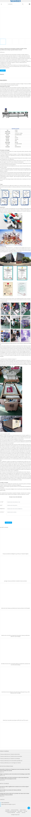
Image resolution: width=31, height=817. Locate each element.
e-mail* (1, 502)
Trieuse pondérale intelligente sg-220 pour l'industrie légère (15, 553)
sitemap (23, 812)
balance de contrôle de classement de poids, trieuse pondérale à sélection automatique (15, 636)
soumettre (8, 522)
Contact (18, 812)
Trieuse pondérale (11, 812)
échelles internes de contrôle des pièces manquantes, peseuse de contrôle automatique (15, 664)
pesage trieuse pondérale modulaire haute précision (15, 581)
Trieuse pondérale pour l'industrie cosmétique (10, 758)
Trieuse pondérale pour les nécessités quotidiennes (11, 760)
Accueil (25, 811)
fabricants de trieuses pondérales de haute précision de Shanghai (15, 608)
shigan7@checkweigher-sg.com (8, 804)
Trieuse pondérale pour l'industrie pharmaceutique (11, 756)
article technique (14, 810)
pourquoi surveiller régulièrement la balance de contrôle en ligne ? (14, 786)
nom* (1, 505)
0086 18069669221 (5, 802)
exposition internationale (10, 811)
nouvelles (7, 810)
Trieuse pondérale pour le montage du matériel (10, 762)
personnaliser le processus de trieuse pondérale (10, 790)
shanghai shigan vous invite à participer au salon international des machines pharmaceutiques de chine (14, 778)
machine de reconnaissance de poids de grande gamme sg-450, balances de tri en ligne (15, 692)
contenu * (2, 512)
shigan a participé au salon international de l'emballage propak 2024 (15, 774)
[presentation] (8, 519)
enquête (2, 70)
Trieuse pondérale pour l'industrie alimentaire (10, 754)
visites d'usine (23, 810)
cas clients (20, 811)
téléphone (2, 508)
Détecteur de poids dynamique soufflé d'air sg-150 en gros (15, 720)
